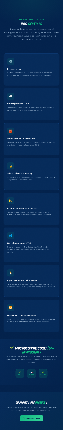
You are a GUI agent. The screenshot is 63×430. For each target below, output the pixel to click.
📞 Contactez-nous (31, 418)
